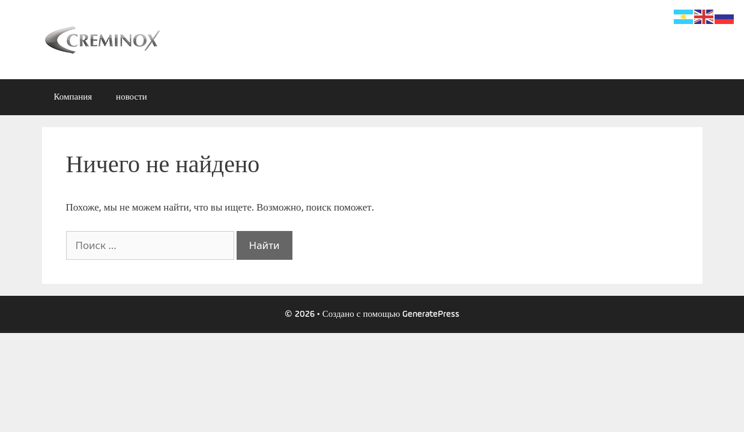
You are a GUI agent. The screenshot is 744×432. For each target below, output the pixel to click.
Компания (73, 96)
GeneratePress (430, 314)
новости (131, 96)
